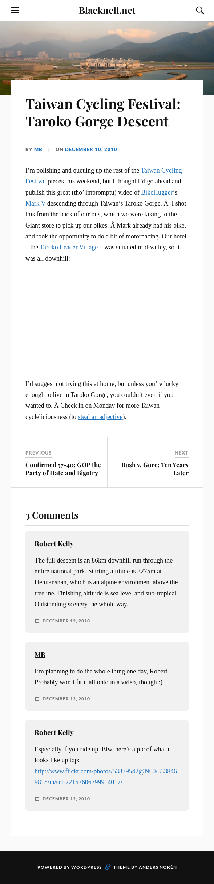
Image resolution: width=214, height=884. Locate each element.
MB (38, 149)
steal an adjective (100, 416)
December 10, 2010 (91, 149)
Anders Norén (158, 867)
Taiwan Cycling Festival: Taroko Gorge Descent (103, 112)
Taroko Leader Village (69, 247)
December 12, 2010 (66, 621)
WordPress (86, 867)
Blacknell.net (107, 10)
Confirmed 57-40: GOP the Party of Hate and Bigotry (63, 469)
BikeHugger (157, 192)
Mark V (35, 203)
